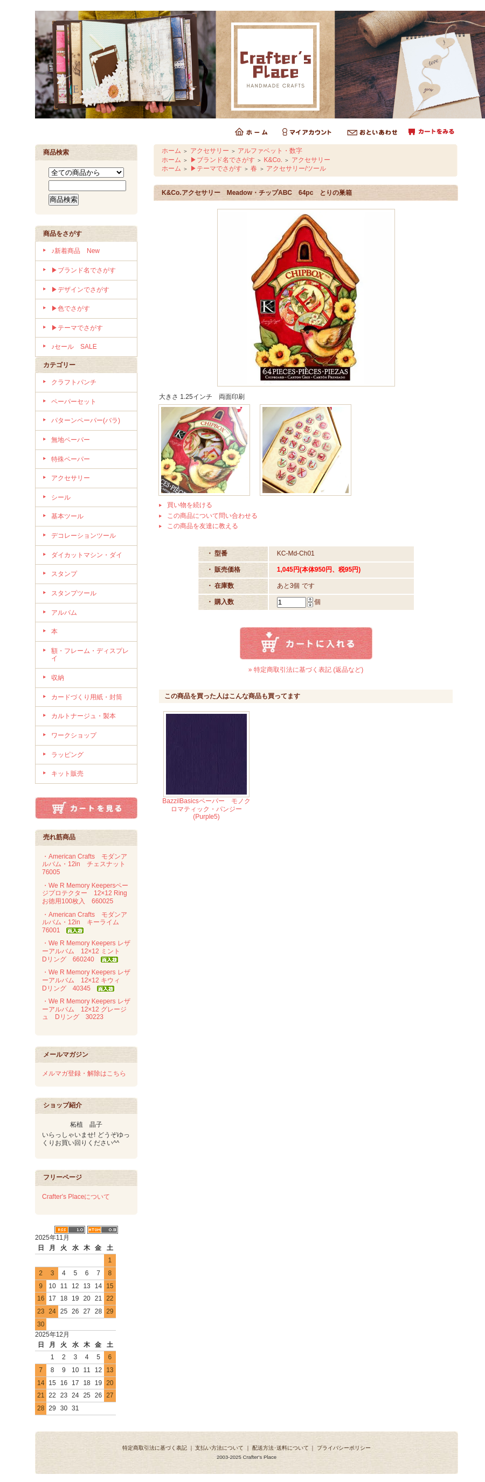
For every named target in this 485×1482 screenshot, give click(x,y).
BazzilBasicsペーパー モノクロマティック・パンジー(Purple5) (206, 808)
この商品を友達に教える (202, 526)
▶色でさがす (70, 308)
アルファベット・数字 (270, 150)
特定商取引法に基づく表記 (154, 1448)
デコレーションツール (83, 535)
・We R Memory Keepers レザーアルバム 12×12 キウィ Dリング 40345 (86, 980)
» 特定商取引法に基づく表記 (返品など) (305, 669)
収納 (57, 678)
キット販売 (67, 773)
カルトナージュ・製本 (83, 716)
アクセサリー (70, 478)
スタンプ (64, 574)
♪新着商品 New (75, 251)
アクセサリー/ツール (296, 168)
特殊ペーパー (70, 459)
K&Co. (273, 160)
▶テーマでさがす (77, 328)
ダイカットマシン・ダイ (86, 555)
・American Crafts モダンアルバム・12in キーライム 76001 (84, 922)
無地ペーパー (70, 440)
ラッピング (67, 754)
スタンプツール (73, 593)
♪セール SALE (74, 346)
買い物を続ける (189, 505)
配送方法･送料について (280, 1448)
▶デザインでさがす (80, 289)
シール (61, 497)
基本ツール (67, 516)
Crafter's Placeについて (76, 1196)
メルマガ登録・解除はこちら (84, 1073)
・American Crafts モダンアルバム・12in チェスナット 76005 (87, 864)
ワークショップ (73, 735)
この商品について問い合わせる (212, 515)
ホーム (171, 150)
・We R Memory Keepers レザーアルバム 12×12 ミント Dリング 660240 (86, 951)
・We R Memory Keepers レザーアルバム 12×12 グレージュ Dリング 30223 (86, 1009)
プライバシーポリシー (344, 1448)
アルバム (64, 612)
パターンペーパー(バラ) (85, 420)
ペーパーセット (73, 401)
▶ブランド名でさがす (83, 270)
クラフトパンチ (73, 382)
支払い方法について (219, 1448)
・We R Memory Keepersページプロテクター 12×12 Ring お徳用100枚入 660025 (88, 893)
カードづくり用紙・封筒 (86, 697)
